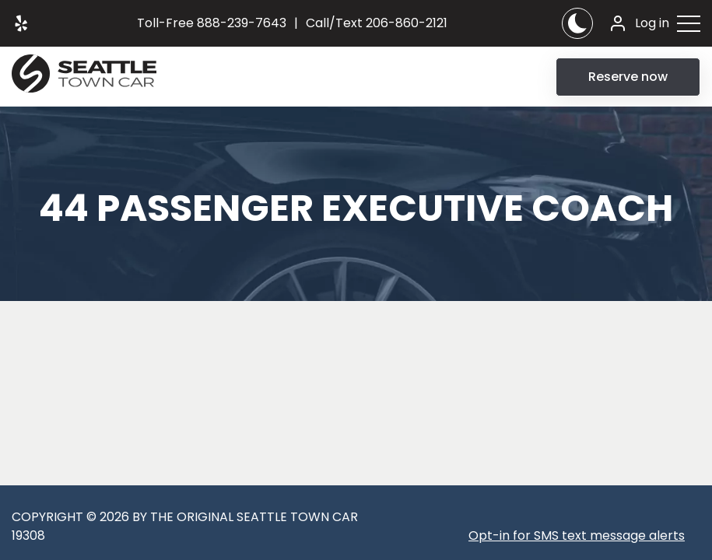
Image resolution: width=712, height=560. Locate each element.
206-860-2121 (376, 23)
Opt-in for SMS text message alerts (576, 535)
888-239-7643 (211, 23)
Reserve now (628, 77)
